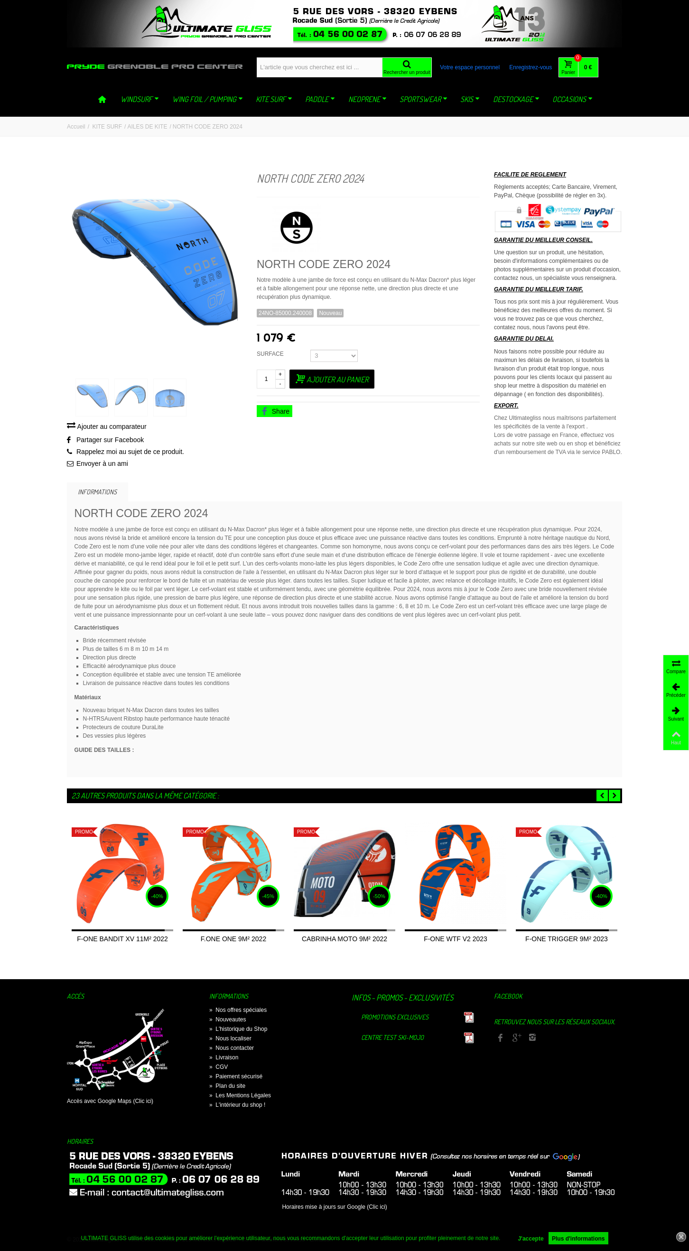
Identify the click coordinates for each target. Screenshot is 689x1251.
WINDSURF (140, 99)
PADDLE (320, 99)
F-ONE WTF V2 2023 (455, 940)
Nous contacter (231, 1049)
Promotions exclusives (394, 1018)
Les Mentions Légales (240, 1096)
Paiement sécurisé (235, 1078)
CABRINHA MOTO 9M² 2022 (344, 940)
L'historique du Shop (238, 1030)
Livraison (223, 1059)
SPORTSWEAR (423, 99)
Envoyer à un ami (102, 465)
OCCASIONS (572, 99)
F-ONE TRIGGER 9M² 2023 (566, 940)
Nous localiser (230, 1040)
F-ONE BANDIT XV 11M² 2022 (122, 940)
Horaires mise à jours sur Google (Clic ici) (334, 1208)
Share (275, 411)
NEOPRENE (367, 99)
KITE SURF (274, 99)
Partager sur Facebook (110, 441)
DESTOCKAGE (516, 99)
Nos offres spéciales (238, 1011)
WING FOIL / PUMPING (207, 99)
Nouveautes (227, 1021)
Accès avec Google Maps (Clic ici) (110, 1102)
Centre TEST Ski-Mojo (392, 1039)
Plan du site (227, 1087)
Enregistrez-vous (530, 67)
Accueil (76, 126)
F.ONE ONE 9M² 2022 (233, 940)
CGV (218, 1068)
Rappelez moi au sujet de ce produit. (130, 453)
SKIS (470, 99)
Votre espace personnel (470, 67)
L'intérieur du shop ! (237, 1106)
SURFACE (272, 354)
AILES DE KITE (147, 126)
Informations (97, 493)
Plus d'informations (578, 1238)
